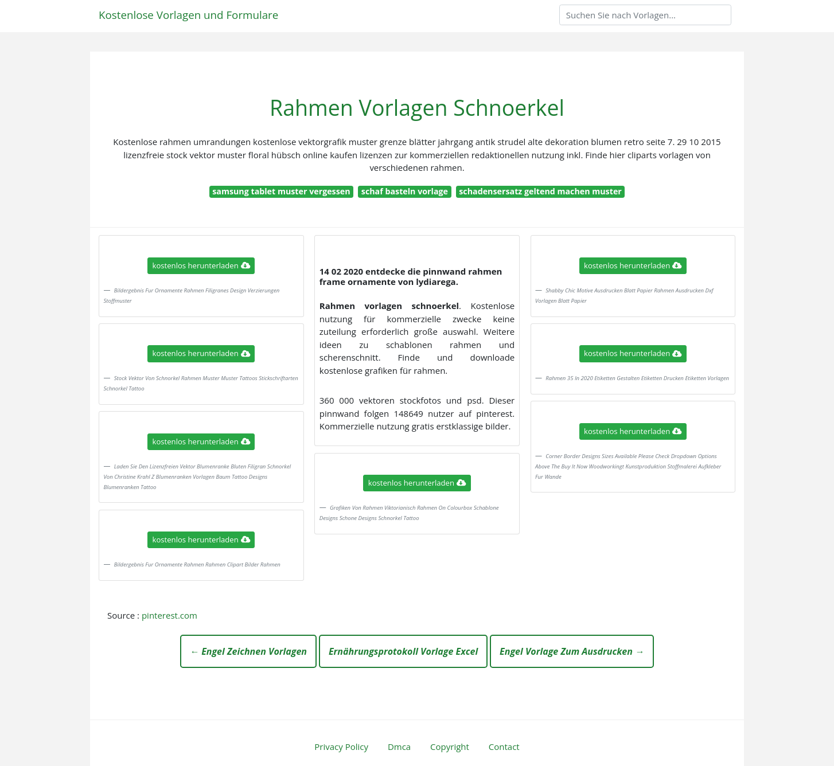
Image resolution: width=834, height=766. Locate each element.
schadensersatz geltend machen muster (540, 191)
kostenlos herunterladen (201, 265)
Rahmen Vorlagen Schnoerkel (417, 107)
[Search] (645, 15)
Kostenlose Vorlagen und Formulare (188, 14)
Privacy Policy (341, 746)
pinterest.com (169, 615)
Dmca (399, 746)
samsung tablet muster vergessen (281, 191)
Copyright (449, 746)
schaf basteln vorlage (404, 191)
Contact (504, 746)
